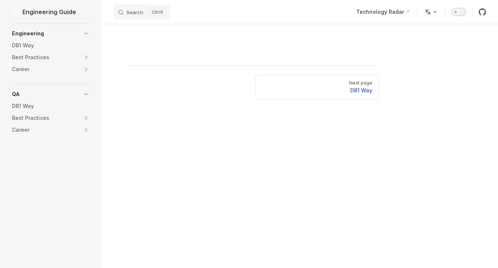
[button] (51, 33)
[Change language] (431, 12)
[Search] (141, 11)
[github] (482, 12)
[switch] (458, 12)
